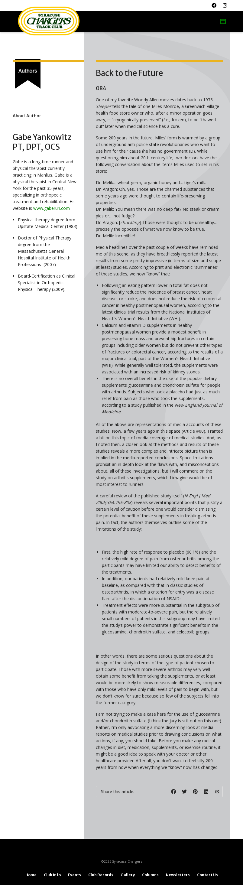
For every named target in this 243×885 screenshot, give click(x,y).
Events (74, 875)
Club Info (52, 875)
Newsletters (178, 875)
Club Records (100, 875)
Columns (150, 875)
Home (31, 875)
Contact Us (207, 875)
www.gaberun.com (51, 208)
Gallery (128, 875)
